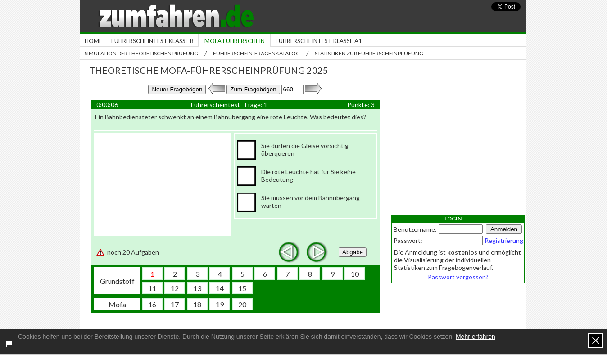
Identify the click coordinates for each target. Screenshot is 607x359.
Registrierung (504, 240)
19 (220, 304)
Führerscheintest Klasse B (152, 41)
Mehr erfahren (475, 336)
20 (242, 304)
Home (93, 41)
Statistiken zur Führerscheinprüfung (369, 53)
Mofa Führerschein (234, 41)
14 (220, 288)
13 (197, 288)
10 (355, 273)
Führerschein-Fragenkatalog (256, 53)
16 (152, 304)
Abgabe (352, 252)
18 (197, 304)
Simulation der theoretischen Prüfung (141, 53)
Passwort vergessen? (458, 277)
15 (242, 288)
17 (175, 304)
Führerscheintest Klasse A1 (319, 41)
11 (152, 288)
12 (175, 288)
